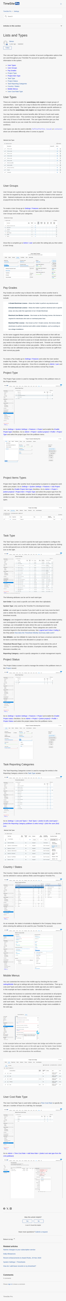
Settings (16, 11)
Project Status (13, 81)
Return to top (9, 1239)
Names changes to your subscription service (19, 1250)
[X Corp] (7, 1209)
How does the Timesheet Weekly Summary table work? (34, 633)
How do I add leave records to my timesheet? (19, 1266)
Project (8, 668)
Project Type (12, 73)
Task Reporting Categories (17, 84)
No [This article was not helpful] (38, 1221)
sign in (10, 1284)
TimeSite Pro (7, 11)
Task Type (11, 78)
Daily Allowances (9, 1254)
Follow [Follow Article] (7, 48)
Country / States (13, 86)
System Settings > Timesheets (14, 1262)
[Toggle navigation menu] (61, 4)
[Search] (33, 16)
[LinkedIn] (11, 1209)
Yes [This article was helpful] (27, 1221)
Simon (11, 41)
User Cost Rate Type (15, 91)
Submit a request (41, 1232)
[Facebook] (4, 1209)
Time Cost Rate (46, 1103)
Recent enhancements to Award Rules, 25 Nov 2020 (22, 1258)
